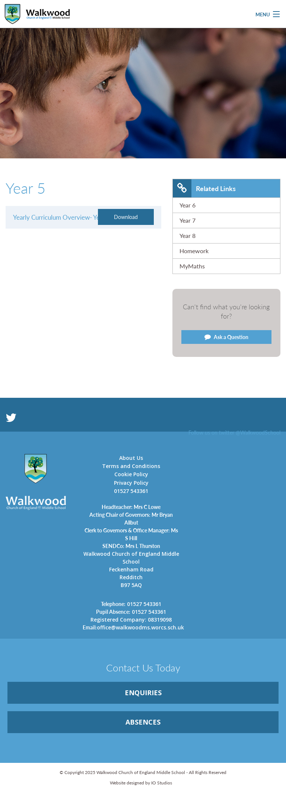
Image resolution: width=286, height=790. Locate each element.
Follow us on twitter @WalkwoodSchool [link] (234, 432)
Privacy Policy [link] (131, 482)
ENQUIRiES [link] (143, 692)
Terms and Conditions (131, 466)
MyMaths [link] (192, 266)
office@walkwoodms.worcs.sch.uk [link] (131, 627)
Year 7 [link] (187, 220)
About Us (131, 457)
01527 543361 (131, 490)
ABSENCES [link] (143, 722)
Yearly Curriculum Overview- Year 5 (61, 217)
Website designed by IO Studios (141, 783)
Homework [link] (194, 250)
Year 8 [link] (187, 235)
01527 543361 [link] (131, 603)
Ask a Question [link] (226, 337)
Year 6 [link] (187, 205)
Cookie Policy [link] (131, 474)
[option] (143, 112)
